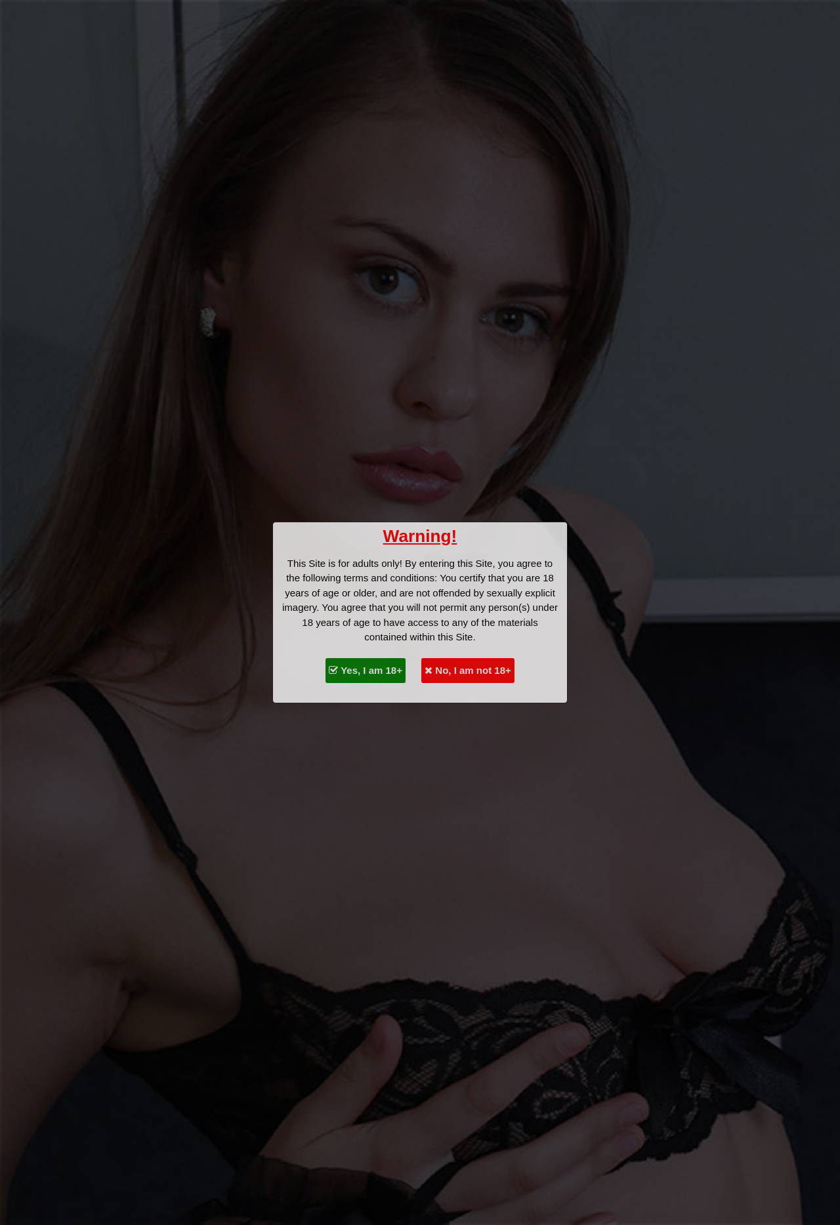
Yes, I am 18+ (365, 670)
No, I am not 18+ (468, 670)
